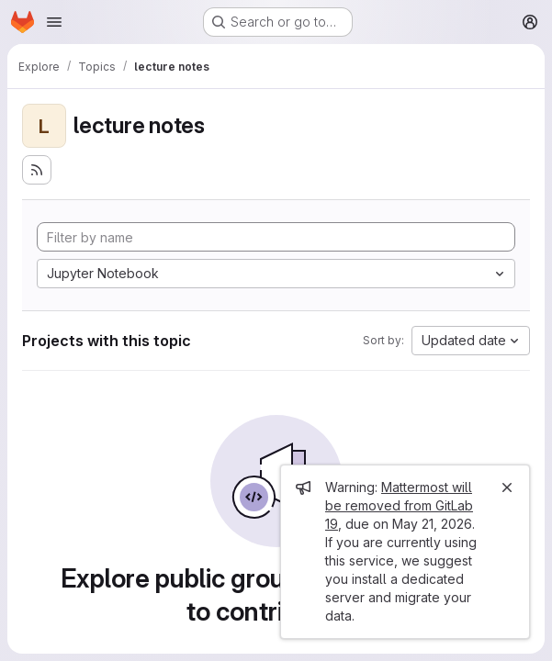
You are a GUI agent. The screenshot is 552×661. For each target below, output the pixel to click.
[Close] (507, 487)
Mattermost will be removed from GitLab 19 (399, 505)
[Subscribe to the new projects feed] (36, 170)
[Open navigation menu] (54, 22)
